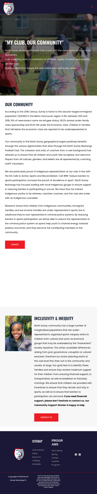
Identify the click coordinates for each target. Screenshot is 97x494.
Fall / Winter (57, 450)
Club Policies (38, 450)
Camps (55, 458)
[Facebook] (76, 454)
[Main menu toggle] (91, 7)
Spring (54, 454)
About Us (36, 457)
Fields (34, 453)
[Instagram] (80, 454)
